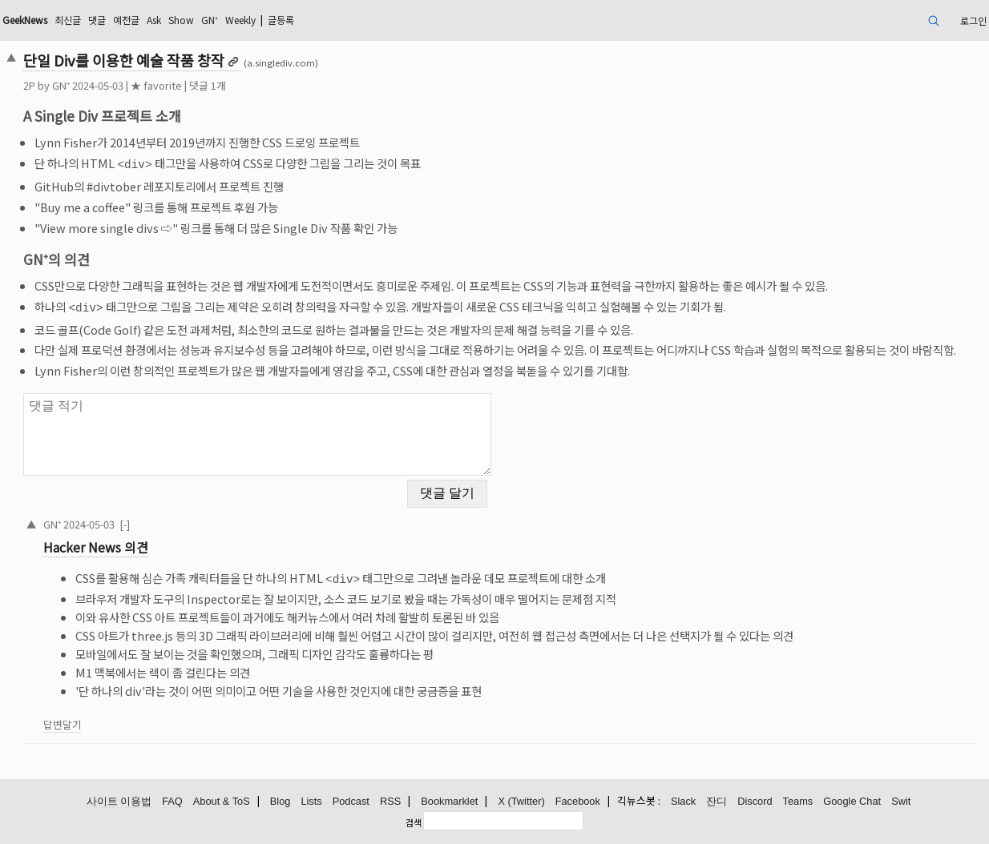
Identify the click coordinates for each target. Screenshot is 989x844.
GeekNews (24, 19)
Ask (154, 19)
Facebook (577, 801)
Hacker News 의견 (95, 544)
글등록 (281, 19)
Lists (311, 801)
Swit (900, 801)
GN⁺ (209, 19)
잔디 (716, 801)
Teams (798, 801)
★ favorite (156, 85)
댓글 (97, 19)
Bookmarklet (449, 801)
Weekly (240, 19)
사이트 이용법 (119, 801)
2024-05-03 (89, 521)
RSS (390, 801)
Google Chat (852, 801)
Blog (280, 801)
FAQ (172, 801)
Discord (754, 801)
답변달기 (62, 719)
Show (181, 19)
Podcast (351, 801)
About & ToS (221, 801)
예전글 (126, 19)
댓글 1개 (207, 85)
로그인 (973, 20)
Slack (683, 801)
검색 (414, 822)
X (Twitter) (521, 801)
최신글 (67, 19)
